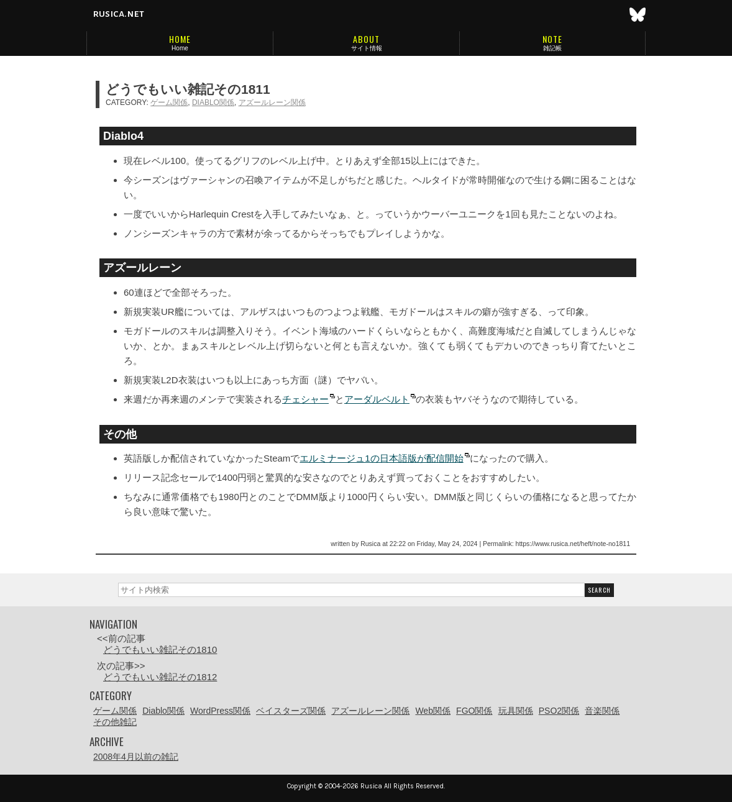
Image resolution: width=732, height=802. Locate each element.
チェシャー (305, 399)
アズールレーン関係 (272, 102)
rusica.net (118, 13)
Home (180, 48)
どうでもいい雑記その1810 (160, 649)
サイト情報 (366, 48)
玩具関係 (515, 711)
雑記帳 (552, 48)
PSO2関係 (559, 711)
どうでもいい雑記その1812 (160, 677)
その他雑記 (115, 722)
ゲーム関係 (169, 102)
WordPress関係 (220, 711)
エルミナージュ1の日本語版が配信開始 (381, 458)
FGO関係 (474, 711)
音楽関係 (602, 711)
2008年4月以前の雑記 (135, 757)
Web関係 (433, 711)
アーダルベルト (376, 399)
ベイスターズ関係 (291, 711)
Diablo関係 (213, 102)
